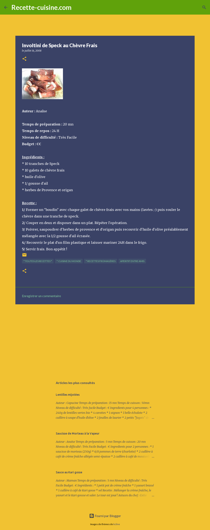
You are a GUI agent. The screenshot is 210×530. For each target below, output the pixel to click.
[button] (24, 59)
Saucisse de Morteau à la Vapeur (77, 433)
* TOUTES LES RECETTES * (38, 261)
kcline (116, 524)
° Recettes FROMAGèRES (100, 261)
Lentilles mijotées (68, 394)
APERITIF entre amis (132, 261)
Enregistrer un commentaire (41, 296)
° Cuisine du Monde (69, 261)
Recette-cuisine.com (41, 7)
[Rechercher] (77, 7)
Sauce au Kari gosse (69, 472)
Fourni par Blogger (105, 516)
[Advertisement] (105, 339)
